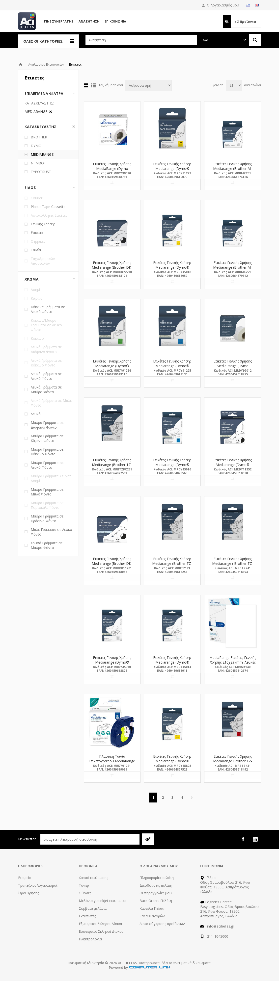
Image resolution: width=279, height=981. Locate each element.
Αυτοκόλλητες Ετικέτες (49, 215)
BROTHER (39, 137)
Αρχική (20, 64)
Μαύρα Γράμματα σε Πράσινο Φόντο (47, 518)
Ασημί (35, 289)
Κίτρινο (37, 298)
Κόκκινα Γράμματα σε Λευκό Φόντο (48, 309)
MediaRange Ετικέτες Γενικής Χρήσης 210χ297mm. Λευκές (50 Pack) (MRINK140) (232, 662)
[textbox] (141, 40)
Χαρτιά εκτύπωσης (93, 877)
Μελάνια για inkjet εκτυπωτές (102, 900)
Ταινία (36, 250)
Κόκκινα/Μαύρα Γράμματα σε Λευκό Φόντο (46, 325)
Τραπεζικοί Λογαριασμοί (37, 885)
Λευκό (36, 414)
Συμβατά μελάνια (93, 908)
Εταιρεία (24, 877)
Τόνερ (84, 885)
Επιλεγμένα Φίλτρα (44, 93)
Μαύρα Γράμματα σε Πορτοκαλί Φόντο (47, 505)
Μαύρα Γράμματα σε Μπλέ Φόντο (47, 491)
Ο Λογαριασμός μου (223, 5)
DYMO (36, 145)
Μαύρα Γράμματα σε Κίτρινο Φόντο (47, 438)
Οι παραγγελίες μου (156, 893)
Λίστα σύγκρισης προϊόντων (162, 923)
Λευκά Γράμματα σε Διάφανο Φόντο (46, 349)
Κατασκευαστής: (39, 103)
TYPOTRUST (41, 171)
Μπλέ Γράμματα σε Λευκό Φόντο (51, 532)
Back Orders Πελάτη (156, 900)
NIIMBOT (38, 163)
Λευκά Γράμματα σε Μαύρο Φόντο (46, 389)
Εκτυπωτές (87, 916)
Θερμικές (38, 241)
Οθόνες (85, 893)
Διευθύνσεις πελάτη (156, 885)
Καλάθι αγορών (152, 916)
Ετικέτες (37, 232)
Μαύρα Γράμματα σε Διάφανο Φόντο (47, 425)
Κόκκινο (37, 338)
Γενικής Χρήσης (43, 224)
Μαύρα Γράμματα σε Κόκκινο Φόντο (47, 451)
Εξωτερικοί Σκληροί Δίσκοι (100, 923)
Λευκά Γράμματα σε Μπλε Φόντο (51, 403)
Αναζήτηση (89, 21)
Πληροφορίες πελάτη (157, 877)
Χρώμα (31, 279)
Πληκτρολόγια (90, 939)
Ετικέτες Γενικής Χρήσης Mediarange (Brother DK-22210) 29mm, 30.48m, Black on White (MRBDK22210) (112, 269)
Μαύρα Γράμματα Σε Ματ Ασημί (51, 478)
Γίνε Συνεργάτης (59, 21)
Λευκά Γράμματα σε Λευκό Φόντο (46, 376)
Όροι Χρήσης (28, 893)
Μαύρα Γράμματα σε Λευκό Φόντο (47, 465)
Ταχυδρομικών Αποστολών (43, 261)
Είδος (30, 187)
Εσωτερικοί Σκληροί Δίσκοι (101, 931)
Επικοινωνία (115, 21)
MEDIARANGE (42, 154)
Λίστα (93, 85)
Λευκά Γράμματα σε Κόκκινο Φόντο (46, 362)
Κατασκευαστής (40, 126)
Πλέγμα (86, 85)
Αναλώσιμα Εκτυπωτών (46, 64)
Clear (74, 126)
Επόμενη (191, 797)
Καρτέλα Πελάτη (153, 908)
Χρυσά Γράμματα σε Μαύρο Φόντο (46, 545)
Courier (36, 198)
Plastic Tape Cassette (48, 206)
